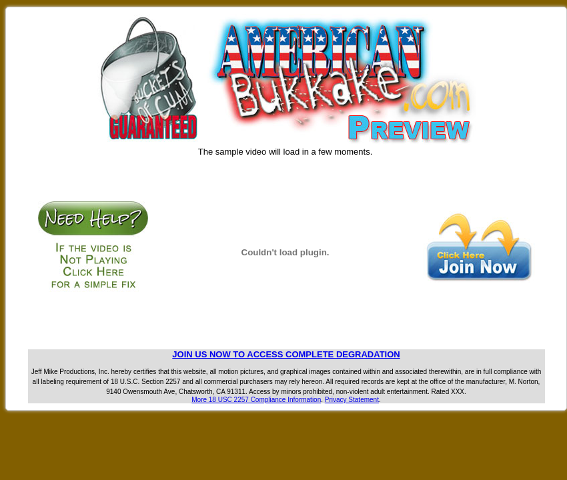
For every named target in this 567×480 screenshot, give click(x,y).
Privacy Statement (352, 399)
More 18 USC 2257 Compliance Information (256, 399)
